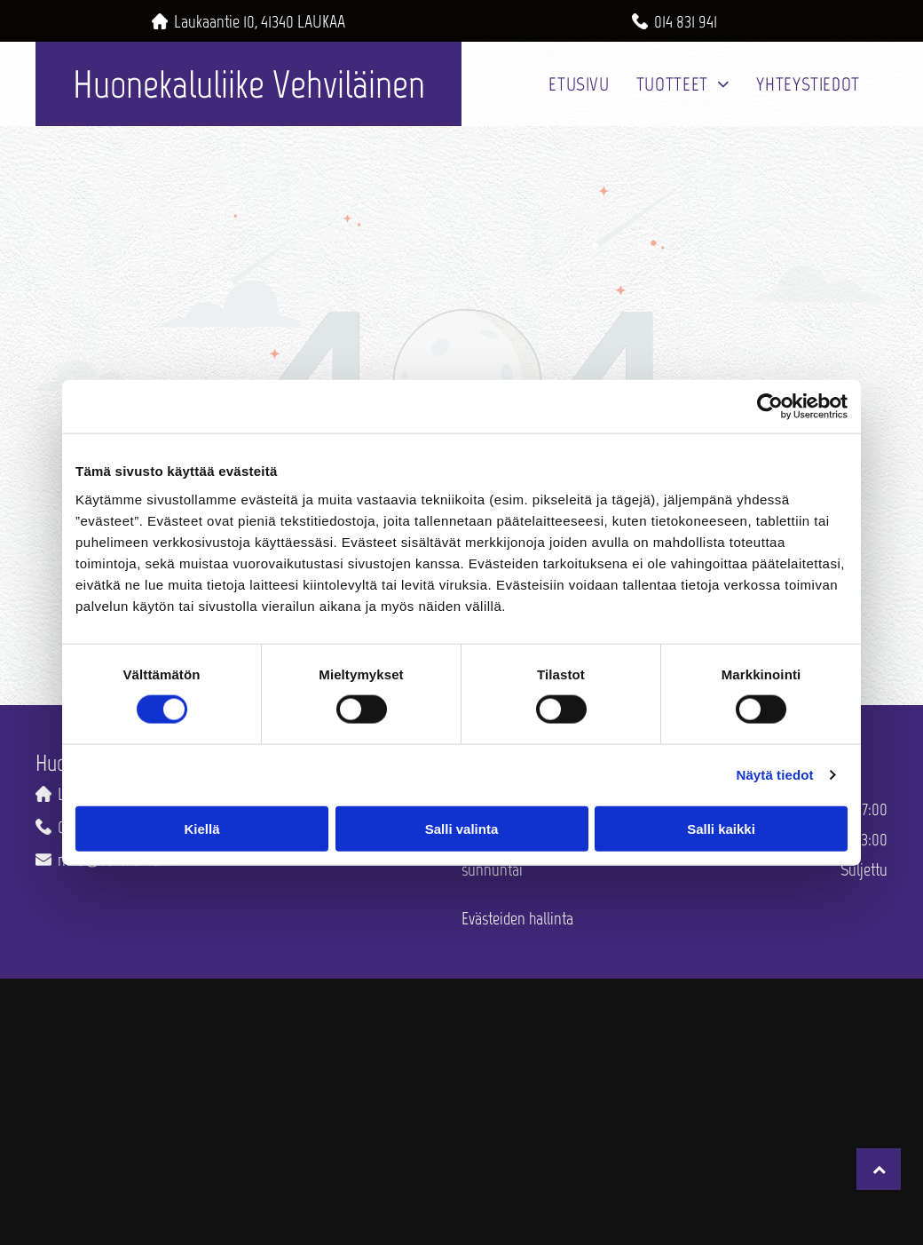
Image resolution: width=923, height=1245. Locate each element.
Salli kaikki (721, 828)
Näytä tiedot (775, 774)
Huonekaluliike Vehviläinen (249, 83)
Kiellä (201, 828)
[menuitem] (578, 83)
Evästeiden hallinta (517, 918)
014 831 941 (685, 21)
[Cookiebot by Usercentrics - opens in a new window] (770, 406)
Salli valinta (462, 828)
